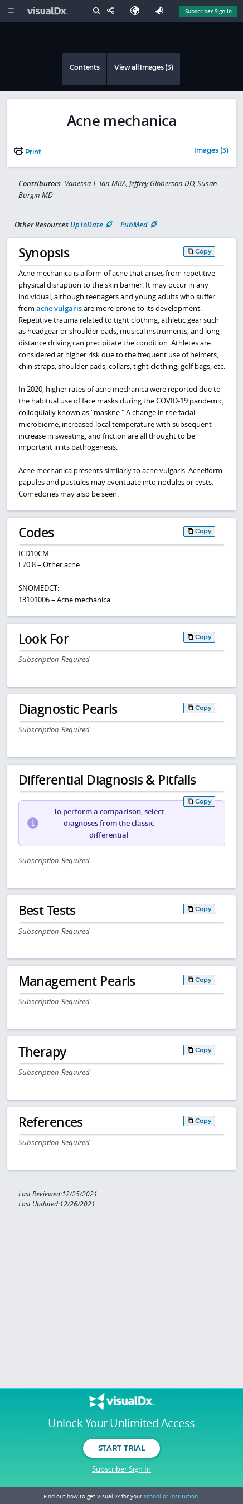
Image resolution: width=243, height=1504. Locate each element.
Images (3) (211, 151)
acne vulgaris (59, 308)
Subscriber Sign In (121, 1469)
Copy (203, 251)
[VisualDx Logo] (49, 11)
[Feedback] (161, 11)
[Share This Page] (113, 11)
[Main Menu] (11, 11)
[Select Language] (137, 11)
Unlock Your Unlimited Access (121, 1423)
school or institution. (172, 1496)
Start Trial (121, 1447)
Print (27, 152)
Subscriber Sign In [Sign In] (208, 11)
